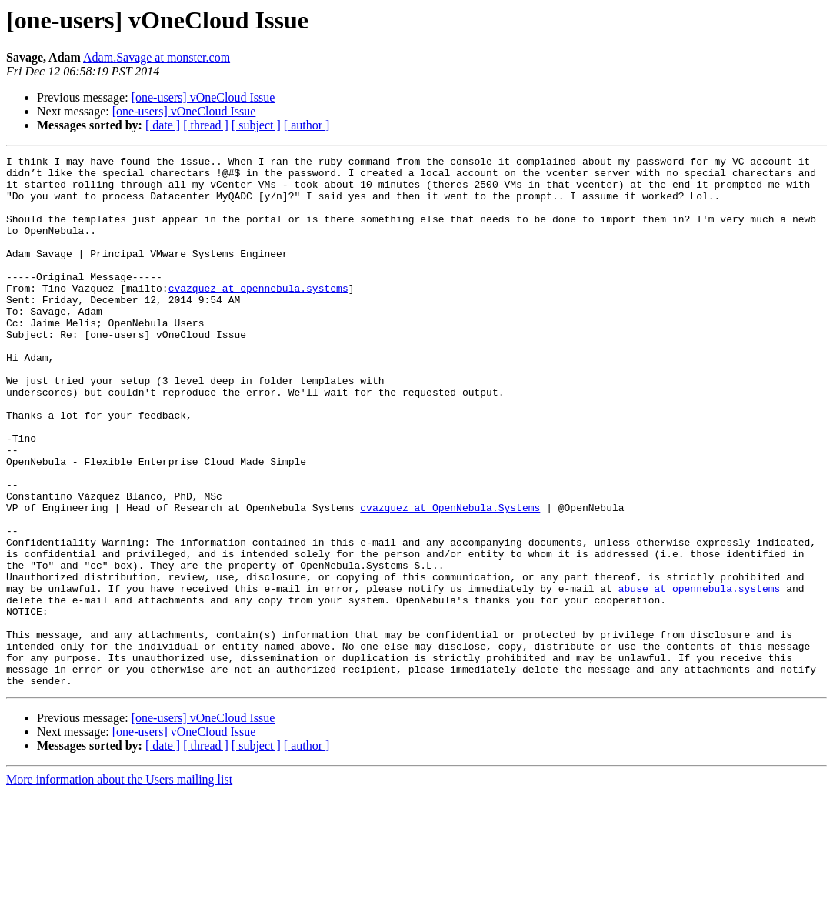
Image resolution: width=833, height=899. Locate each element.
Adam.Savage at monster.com (156, 57)
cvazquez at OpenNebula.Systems (450, 579)
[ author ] (307, 125)
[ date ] (162, 125)
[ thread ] (205, 125)
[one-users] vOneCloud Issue (203, 97)
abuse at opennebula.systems (699, 676)
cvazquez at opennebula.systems (258, 316)
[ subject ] (256, 125)
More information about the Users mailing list (119, 885)
